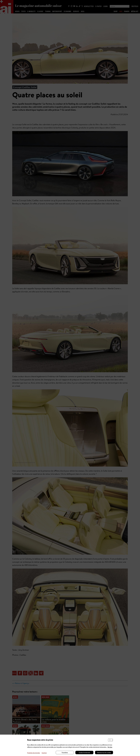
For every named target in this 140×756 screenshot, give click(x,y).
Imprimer (44, 753)
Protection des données (33, 753)
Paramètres (65, 752)
